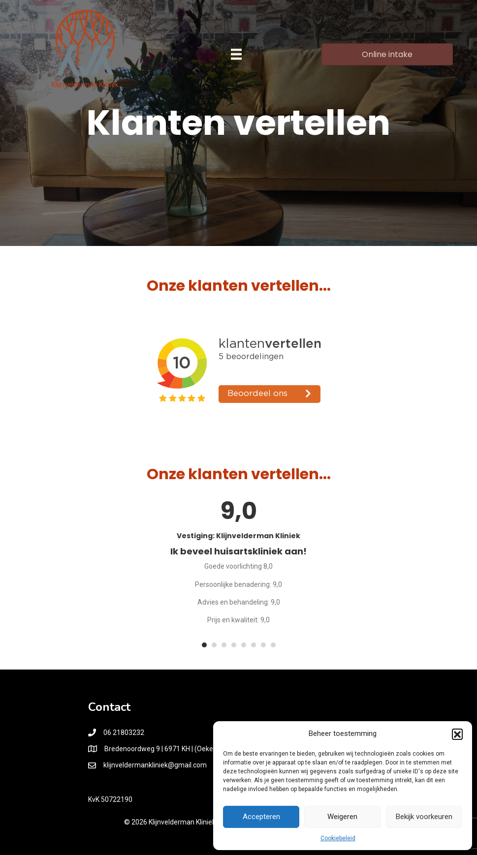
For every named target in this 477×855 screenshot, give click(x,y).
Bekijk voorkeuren (424, 816)
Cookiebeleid (337, 838)
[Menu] (236, 54)
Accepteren (261, 816)
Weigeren (342, 816)
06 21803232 (123, 732)
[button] (457, 734)
